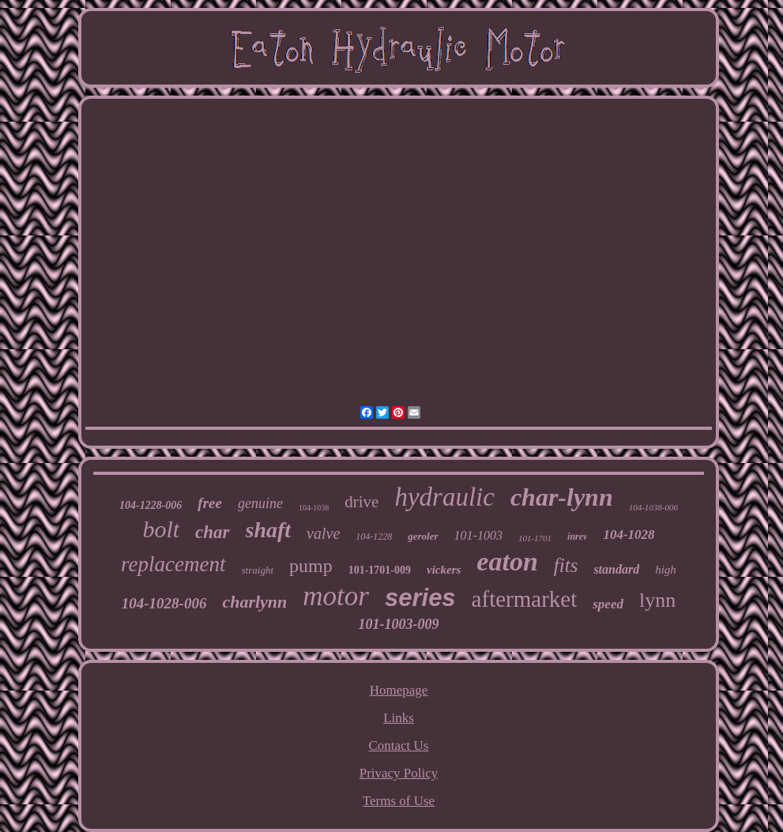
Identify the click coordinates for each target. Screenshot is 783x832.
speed (608, 604)
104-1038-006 (653, 507)
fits (566, 565)
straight (257, 570)
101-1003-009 (398, 624)
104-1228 (374, 536)
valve (323, 533)
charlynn (254, 602)
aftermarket (525, 599)
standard (616, 569)
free (210, 503)
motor (336, 596)
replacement (173, 564)
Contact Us (398, 745)
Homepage (399, 690)
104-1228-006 (150, 505)
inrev (577, 536)
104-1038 (314, 507)
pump (311, 565)
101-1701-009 (379, 570)
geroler (423, 536)
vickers (444, 569)
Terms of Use (399, 800)
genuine (260, 503)
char (212, 532)
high (665, 569)
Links (398, 717)
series (420, 598)
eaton (506, 561)
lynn (657, 600)
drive (361, 501)
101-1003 (478, 535)
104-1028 (628, 534)
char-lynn (561, 497)
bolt (160, 529)
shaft (269, 530)
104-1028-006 (164, 603)
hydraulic (444, 497)
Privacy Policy (399, 773)
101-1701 (534, 538)
